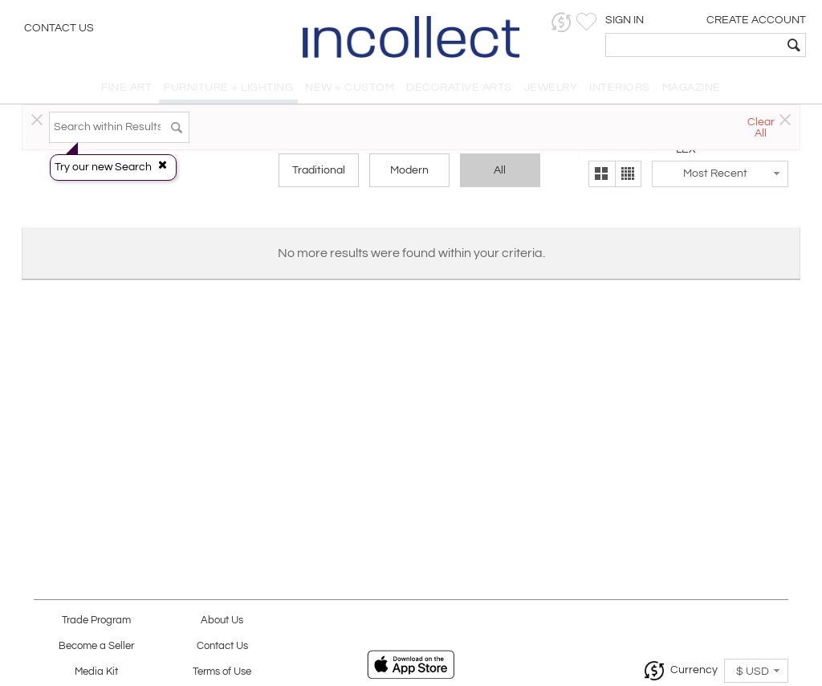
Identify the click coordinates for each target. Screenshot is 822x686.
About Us (222, 620)
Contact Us (59, 28)
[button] (561, 22)
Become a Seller (96, 646)
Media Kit (96, 672)
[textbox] (694, 45)
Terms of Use (222, 672)
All (500, 170)
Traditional (318, 170)
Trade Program (96, 620)
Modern (409, 170)
